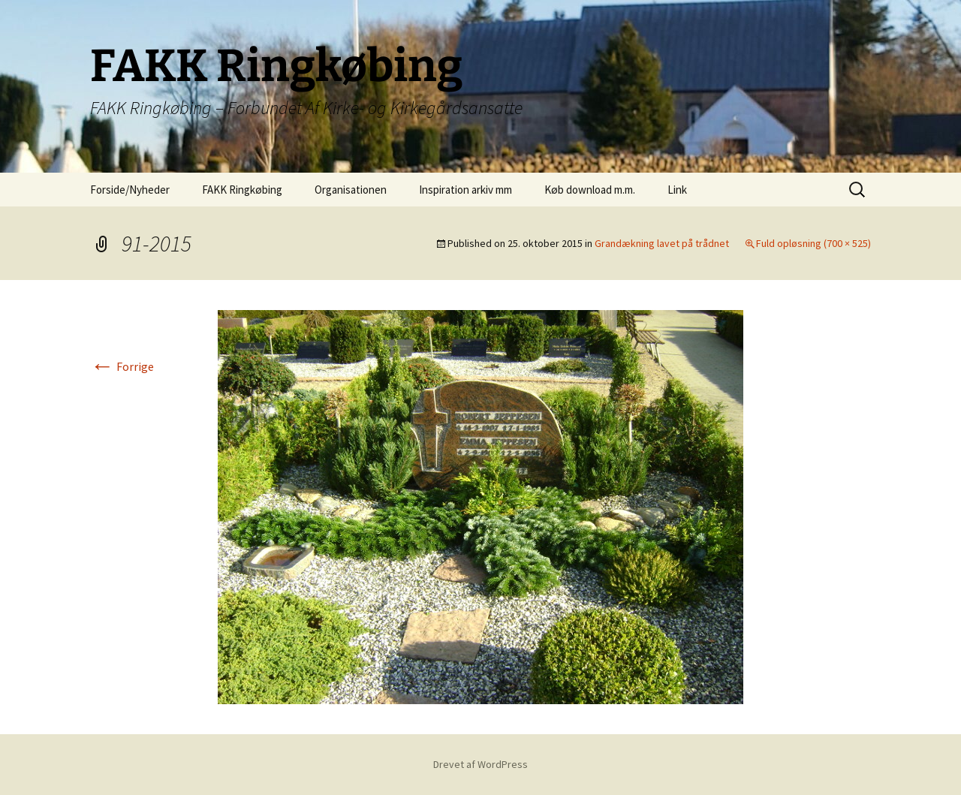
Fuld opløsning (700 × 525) (813, 243)
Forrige (122, 366)
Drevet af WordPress (480, 764)
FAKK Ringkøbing (242, 189)
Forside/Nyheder (130, 189)
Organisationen (351, 189)
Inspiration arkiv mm (465, 189)
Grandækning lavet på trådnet (662, 243)
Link (677, 189)
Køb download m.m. (589, 189)
